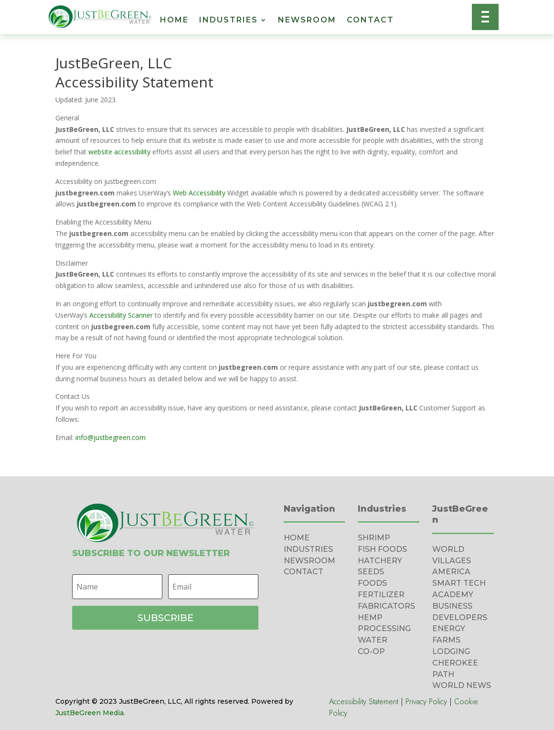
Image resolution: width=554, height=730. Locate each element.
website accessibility (119, 151)
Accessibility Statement (363, 701)
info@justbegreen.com (110, 437)
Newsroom (307, 20)
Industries (228, 20)
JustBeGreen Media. (90, 713)
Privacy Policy (426, 701)
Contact (370, 20)
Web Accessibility (199, 192)
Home (174, 20)
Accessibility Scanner (121, 315)
